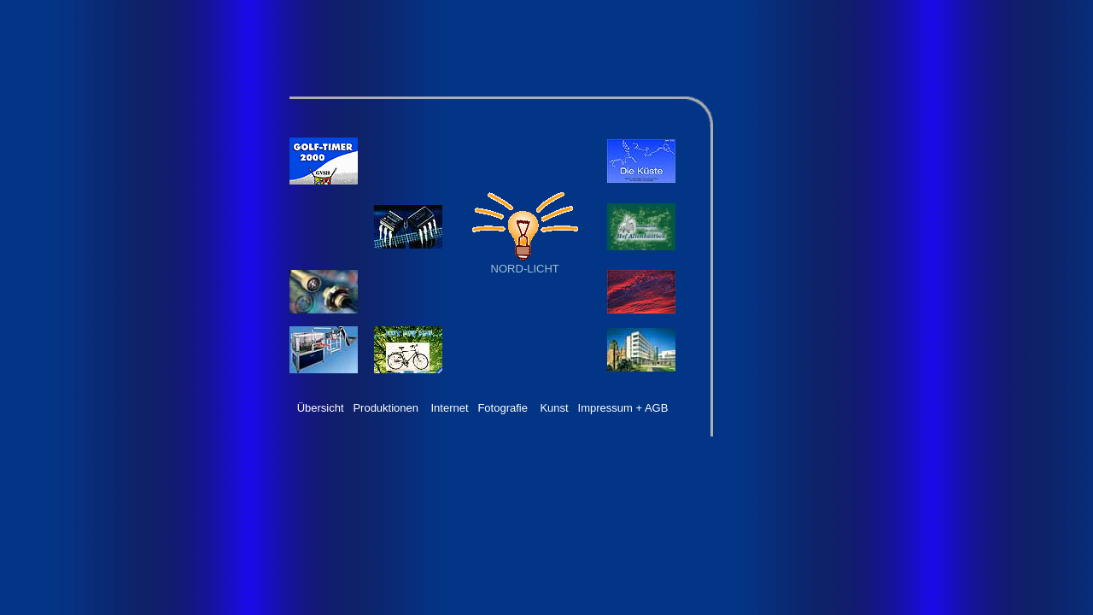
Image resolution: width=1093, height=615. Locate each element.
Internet (449, 407)
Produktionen (385, 407)
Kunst (554, 407)
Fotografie (502, 407)
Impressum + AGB (623, 407)
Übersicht (320, 407)
